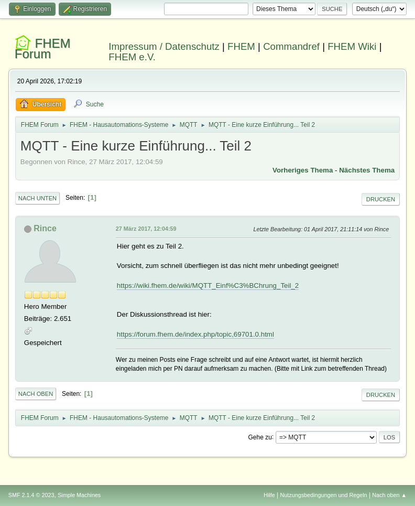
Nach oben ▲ (389, 495)
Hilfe (269, 495)
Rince (45, 228)
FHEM (241, 46)
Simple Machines (79, 495)
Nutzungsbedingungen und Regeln (323, 495)
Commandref (291, 46)
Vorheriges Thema (302, 170)
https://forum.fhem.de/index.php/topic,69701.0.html (195, 334)
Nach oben (35, 394)
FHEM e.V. (132, 56)
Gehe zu (260, 436)
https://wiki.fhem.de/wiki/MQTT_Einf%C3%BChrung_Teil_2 (208, 285)
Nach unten (37, 198)
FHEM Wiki (351, 46)
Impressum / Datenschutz (164, 46)
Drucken (380, 199)
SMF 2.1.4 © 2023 (31, 495)
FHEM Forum (43, 48)
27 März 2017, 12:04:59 (146, 228)
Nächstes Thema (367, 170)
